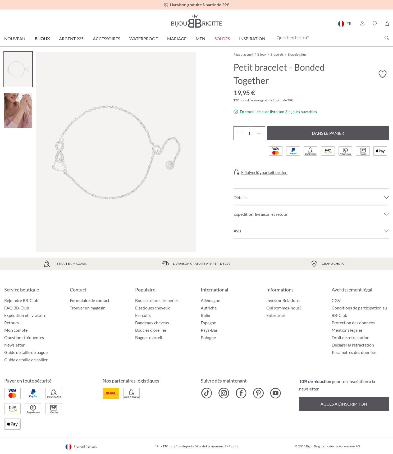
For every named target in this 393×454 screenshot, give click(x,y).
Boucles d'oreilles (151, 329)
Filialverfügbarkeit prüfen (264, 172)
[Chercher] (386, 38)
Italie (205, 315)
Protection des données (353, 322)
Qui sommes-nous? (283, 307)
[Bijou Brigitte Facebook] (241, 393)
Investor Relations (283, 300)
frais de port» (185, 446)
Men (200, 38)
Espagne (208, 322)
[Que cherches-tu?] (332, 37)
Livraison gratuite (260, 100)
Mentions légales (347, 329)
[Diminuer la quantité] (240, 133)
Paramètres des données (354, 352)
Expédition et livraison (24, 315)
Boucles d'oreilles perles (157, 300)
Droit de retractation (350, 337)
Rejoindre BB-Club (21, 300)
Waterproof (143, 38)
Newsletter (14, 344)
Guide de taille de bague (26, 352)
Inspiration (252, 38)
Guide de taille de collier (26, 359)
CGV (336, 300)
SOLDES (222, 38)
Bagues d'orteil (148, 337)
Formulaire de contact (89, 300)
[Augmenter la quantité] (259, 133)
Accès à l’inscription (344, 403)
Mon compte (16, 329)
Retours (11, 322)
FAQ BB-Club (16, 307)
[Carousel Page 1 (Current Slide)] (18, 69)
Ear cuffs (143, 315)
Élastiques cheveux (152, 307)
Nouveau (14, 38)
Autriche (209, 307)
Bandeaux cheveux (152, 322)
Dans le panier (328, 133)
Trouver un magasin (88, 307)
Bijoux (42, 38)
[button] (362, 23)
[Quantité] (249, 133)
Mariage (176, 38)
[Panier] (387, 23)
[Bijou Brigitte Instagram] (224, 393)
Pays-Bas (209, 329)
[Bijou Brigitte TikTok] (207, 393)
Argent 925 (71, 38)
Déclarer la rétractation (353, 344)
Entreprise (275, 315)
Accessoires (106, 38)
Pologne (208, 337)
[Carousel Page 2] (18, 110)
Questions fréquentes (24, 337)
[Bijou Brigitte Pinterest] (258, 393)
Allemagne (210, 300)
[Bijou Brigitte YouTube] (275, 393)
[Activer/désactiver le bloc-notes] (382, 74)
